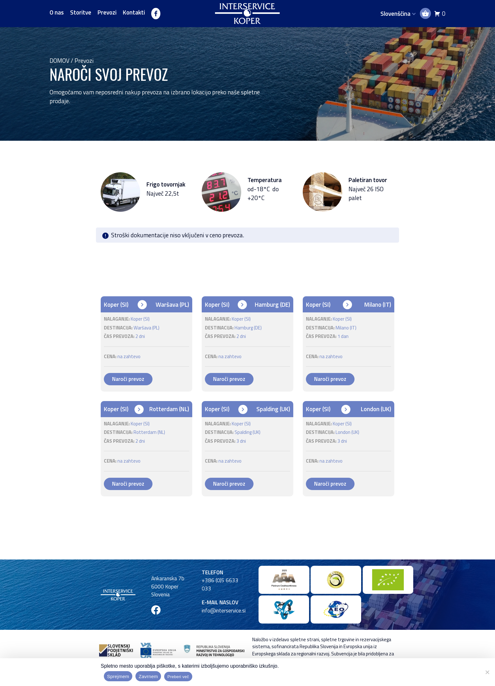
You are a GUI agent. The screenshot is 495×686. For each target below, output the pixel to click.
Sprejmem (118, 676)
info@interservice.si (224, 610)
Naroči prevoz (128, 379)
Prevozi (107, 12)
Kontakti (134, 12)
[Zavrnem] (487, 672)
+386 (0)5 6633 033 (220, 584)
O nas (57, 12)
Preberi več (178, 676)
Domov (59, 60)
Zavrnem (148, 676)
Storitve (80, 12)
